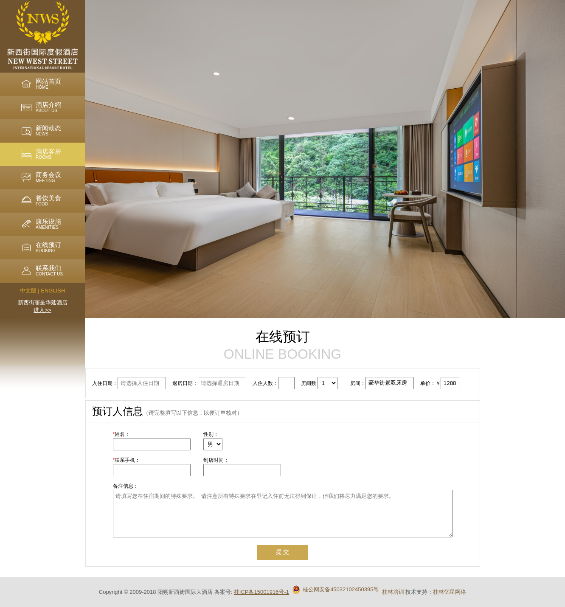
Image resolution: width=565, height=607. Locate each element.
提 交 (283, 551)
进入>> (42, 310)
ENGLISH (53, 290)
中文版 (28, 290)
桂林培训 (393, 592)
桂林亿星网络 (449, 592)
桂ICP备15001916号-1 (261, 592)
